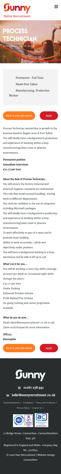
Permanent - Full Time (29, 78)
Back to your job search (19, 115)
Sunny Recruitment (17, 8)
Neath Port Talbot (27, 84)
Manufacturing (25, 90)
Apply (49, 115)
